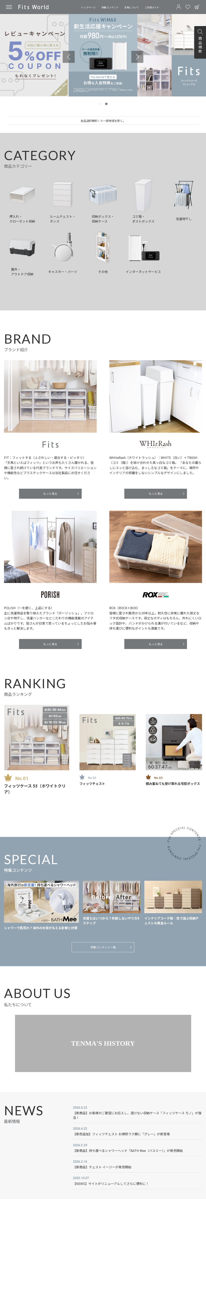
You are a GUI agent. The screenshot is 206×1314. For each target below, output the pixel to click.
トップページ (88, 7)
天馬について (131, 7)
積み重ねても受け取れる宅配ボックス (173, 783)
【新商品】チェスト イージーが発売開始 (102, 1167)
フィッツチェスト (92, 783)
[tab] (100, 104)
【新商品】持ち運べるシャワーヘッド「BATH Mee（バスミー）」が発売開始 (128, 1150)
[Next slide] (137, 57)
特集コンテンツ (109, 7)
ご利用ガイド (152, 7)
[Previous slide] (69, 57)
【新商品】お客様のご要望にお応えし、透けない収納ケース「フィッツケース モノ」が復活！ (137, 1115)
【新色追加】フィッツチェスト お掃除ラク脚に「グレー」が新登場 (121, 1133)
